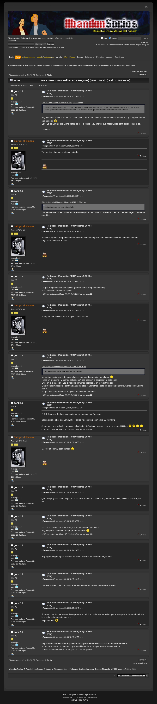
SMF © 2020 (78, 695)
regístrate (50, 38)
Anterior (19, 75)
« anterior (135, 71)
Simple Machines (90, 695)
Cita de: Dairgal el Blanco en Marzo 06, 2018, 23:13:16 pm (64, 367)
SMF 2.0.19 (67, 695)
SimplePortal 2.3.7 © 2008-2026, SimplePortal (80, 697)
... (26, 75)
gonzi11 (18, 91)
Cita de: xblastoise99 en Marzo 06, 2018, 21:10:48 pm (62, 102)
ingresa (41, 38)
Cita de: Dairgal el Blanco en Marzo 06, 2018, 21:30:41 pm (64, 202)
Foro (104, 38)
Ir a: (115, 676)
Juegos (113, 38)
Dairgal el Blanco (24, 141)
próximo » (143, 71)
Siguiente (39, 75)
